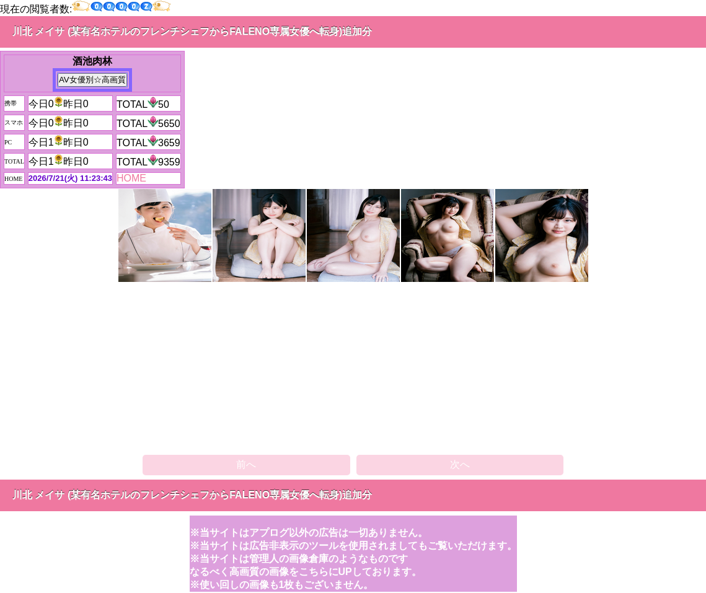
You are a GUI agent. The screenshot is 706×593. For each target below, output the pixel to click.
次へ (460, 464)
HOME (131, 178)
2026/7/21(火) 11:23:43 (70, 178)
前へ (246, 464)
